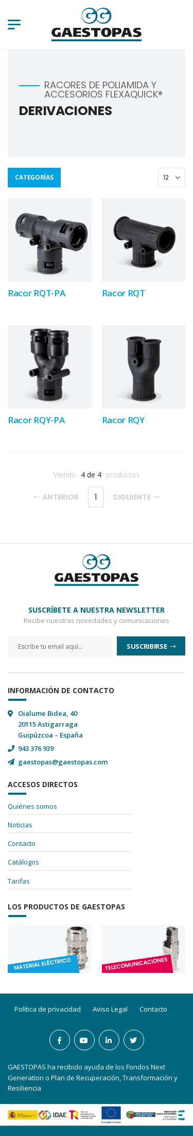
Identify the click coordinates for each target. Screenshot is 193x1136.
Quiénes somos (32, 806)
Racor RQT (123, 293)
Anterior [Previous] (56, 497)
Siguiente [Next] (136, 497)
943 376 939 (36, 748)
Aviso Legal (110, 1009)
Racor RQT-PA (36, 293)
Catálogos (23, 862)
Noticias (20, 824)
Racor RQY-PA (36, 420)
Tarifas (19, 881)
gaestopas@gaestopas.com (63, 761)
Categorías (34, 177)
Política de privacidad (47, 1009)
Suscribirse (147, 646)
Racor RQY (123, 420)
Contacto (22, 843)
